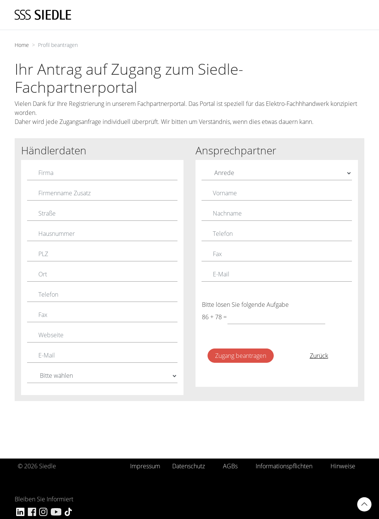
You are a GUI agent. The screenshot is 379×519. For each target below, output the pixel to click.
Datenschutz (188, 466)
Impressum (145, 466)
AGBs (230, 466)
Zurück (319, 356)
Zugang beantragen (240, 356)
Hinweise (342, 466)
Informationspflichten (284, 466)
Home (22, 44)
